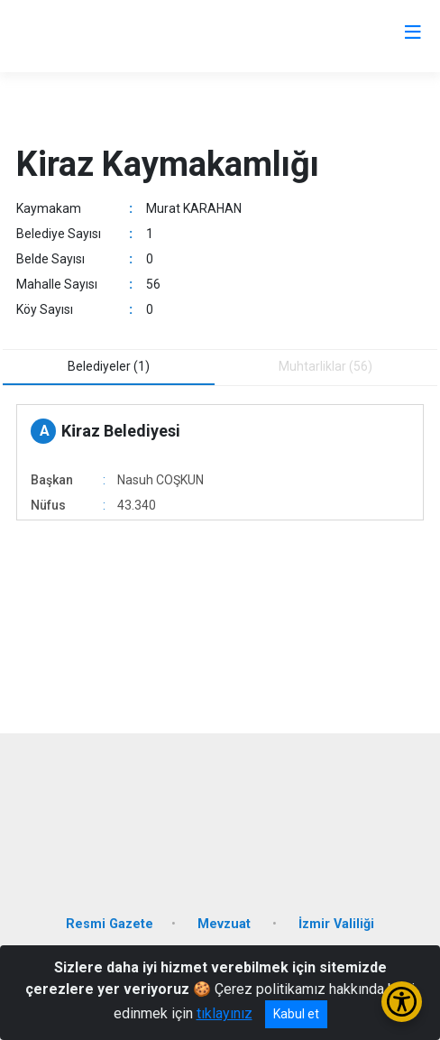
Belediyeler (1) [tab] (109, 366)
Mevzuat (225, 924)
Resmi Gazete (109, 924)
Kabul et (296, 1014)
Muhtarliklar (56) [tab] (325, 366)
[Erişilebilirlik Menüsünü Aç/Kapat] (401, 1001)
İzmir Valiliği (336, 924)
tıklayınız (224, 1013)
